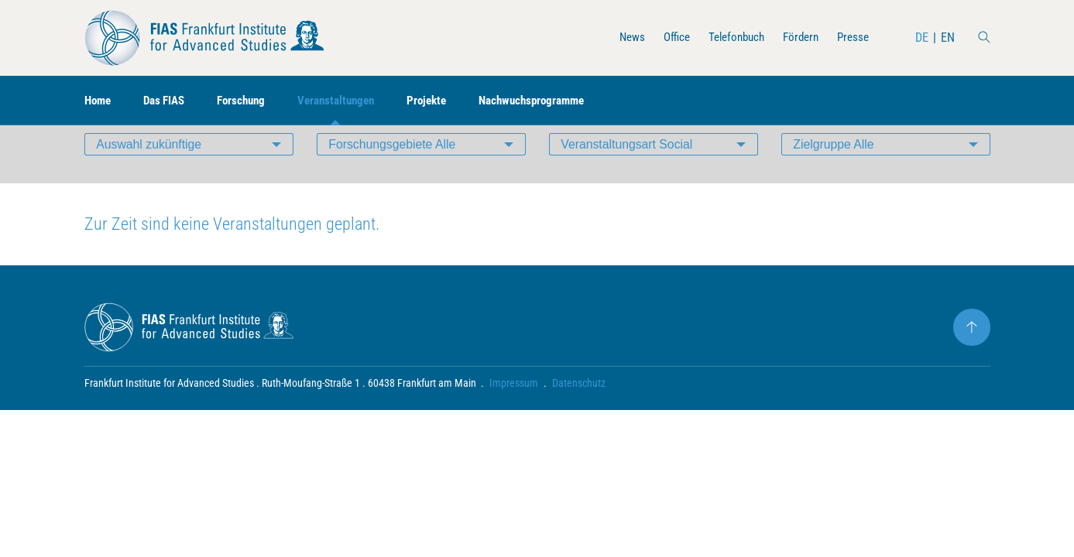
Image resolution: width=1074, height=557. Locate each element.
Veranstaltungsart (628, 166)
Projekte (445, 101)
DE (921, 37)
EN (948, 37)
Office (664, 37)
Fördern (796, 37)
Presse (852, 37)
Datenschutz (579, 407)
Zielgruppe (835, 166)
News (618, 37)
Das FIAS (169, 101)
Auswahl (150, 166)
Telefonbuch (728, 37)
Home (99, 101)
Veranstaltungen (350, 101)
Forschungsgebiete (393, 166)
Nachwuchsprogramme (556, 101)
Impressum (514, 407)
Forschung (250, 101)
